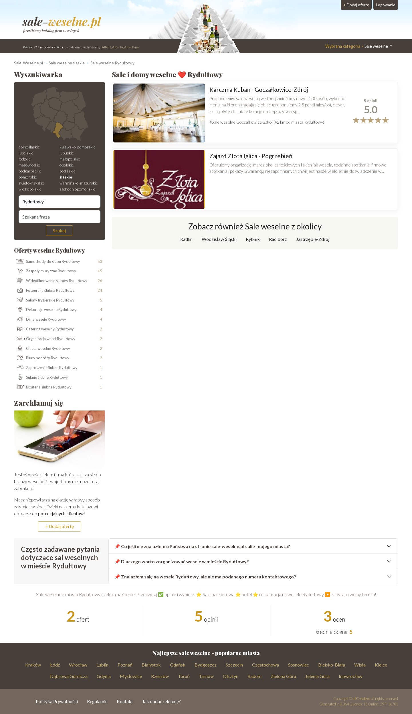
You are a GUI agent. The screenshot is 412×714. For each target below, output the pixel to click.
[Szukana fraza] (59, 216)
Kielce (381, 664)
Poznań (125, 664)
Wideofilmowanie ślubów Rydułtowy (50, 281)
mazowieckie (29, 164)
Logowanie (385, 4)
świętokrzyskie (31, 183)
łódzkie (25, 158)
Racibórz (278, 239)
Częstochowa (265, 664)
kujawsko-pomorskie (78, 146)
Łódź (55, 664)
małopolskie (70, 158)
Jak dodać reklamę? (161, 701)
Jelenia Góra (317, 676)
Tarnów (206, 676)
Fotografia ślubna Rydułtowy (44, 290)
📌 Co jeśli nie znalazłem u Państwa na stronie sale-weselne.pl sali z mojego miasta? (202, 546)
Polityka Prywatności (57, 701)
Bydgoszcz (206, 664)
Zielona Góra (283, 676)
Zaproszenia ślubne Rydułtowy (46, 368)
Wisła (360, 664)
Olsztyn (230, 676)
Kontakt (125, 701)
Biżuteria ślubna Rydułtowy (43, 387)
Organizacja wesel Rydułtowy (44, 339)
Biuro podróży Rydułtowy (41, 358)
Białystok (151, 664)
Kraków (33, 664)
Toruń (184, 676)
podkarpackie (30, 170)
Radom (254, 676)
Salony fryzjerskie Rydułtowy (44, 300)
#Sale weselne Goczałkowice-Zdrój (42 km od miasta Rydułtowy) (266, 122)
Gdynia (104, 676)
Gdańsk (177, 664)
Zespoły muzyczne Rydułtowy (45, 271)
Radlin (186, 239)
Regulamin (97, 701)
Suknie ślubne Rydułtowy (41, 377)
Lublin (102, 664)
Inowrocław (350, 676)
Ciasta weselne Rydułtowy (42, 348)
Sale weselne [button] (357, 46)
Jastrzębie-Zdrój (312, 239)
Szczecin (234, 664)
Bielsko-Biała (331, 664)
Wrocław (78, 664)
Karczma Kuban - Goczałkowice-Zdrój (258, 89)
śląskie (66, 176)
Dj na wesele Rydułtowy (40, 319)
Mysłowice (131, 676)
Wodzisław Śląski (219, 239)
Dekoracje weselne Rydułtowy (45, 310)
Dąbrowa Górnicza (69, 676)
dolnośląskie (29, 146)
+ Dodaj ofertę (59, 526)
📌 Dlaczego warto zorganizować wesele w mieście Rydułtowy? (181, 561)
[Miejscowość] (59, 201)
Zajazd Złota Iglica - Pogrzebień (250, 155)
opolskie (67, 164)
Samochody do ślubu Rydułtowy (47, 261)
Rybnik (253, 239)
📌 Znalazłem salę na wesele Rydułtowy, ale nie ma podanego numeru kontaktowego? (205, 576)
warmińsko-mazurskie (79, 183)
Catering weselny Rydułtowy (44, 329)
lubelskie (26, 152)
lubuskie (67, 152)
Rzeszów (160, 676)
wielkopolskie (30, 189)
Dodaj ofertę (356, 4)
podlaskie (68, 170)
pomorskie (28, 176)
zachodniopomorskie (77, 189)
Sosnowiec (298, 664)
